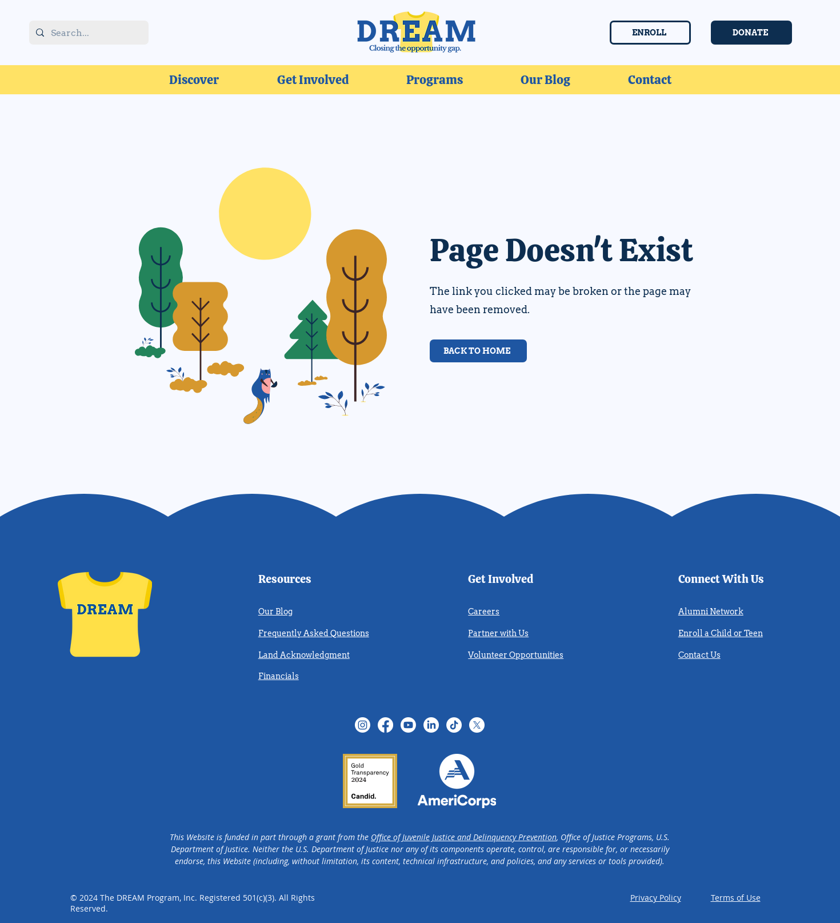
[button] (194, 79)
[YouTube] (408, 725)
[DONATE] (751, 33)
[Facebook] (385, 725)
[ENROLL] (650, 33)
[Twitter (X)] (477, 725)
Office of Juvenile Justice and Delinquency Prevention (464, 837)
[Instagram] (362, 725)
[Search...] (88, 33)
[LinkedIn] (431, 725)
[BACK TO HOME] (478, 350)
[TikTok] (454, 725)
